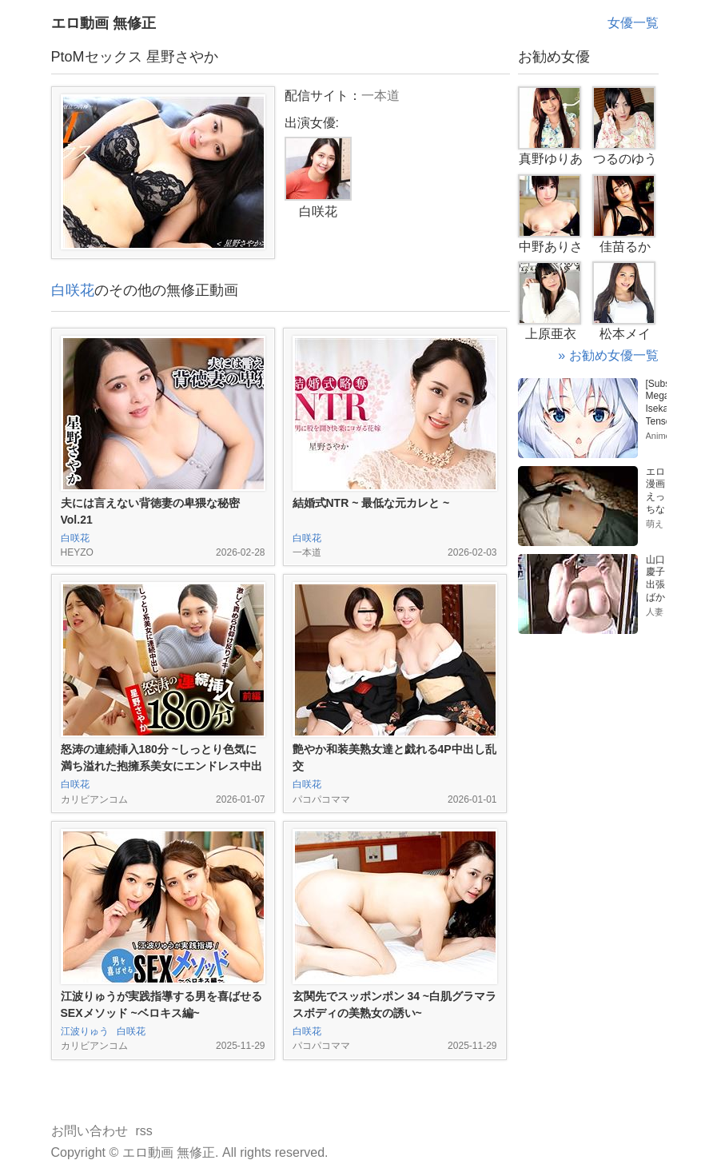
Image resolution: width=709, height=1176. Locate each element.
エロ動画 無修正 (103, 23)
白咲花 (72, 290)
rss (144, 1131)
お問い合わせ (89, 1131)
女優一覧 (633, 23)
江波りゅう (85, 1031)
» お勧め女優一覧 (608, 355)
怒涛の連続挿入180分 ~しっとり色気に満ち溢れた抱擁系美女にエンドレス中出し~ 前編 (161, 766)
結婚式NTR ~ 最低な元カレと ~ (371, 502)
